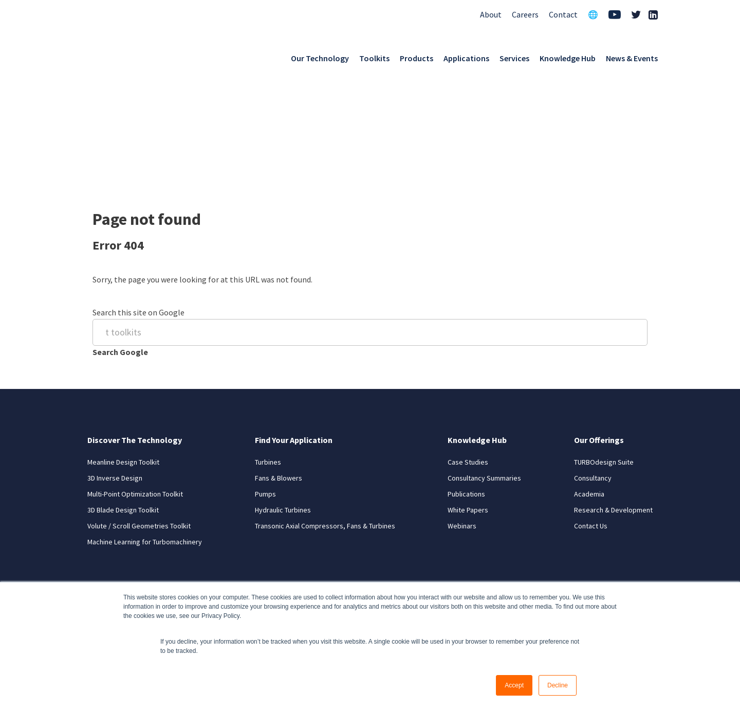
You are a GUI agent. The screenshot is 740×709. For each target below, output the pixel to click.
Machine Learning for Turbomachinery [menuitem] (144, 442)
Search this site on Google (138, 215)
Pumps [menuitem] (265, 394)
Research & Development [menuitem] (613, 410)
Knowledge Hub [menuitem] (568, 55)
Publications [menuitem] (466, 394)
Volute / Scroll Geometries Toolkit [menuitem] (139, 426)
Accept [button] (514, 685)
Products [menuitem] (416, 55)
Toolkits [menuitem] (374, 55)
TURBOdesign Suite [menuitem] (604, 362)
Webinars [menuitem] (462, 426)
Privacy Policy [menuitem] (584, 563)
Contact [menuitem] (563, 11)
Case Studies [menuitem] (468, 362)
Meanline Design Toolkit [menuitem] (123, 362)
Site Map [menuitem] (639, 563)
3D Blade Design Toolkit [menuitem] (123, 410)
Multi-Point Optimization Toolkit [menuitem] (135, 394)
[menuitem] (614, 12)
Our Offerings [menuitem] (599, 340)
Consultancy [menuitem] (593, 378)
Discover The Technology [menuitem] (134, 340)
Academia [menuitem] (589, 394)
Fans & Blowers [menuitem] (278, 378)
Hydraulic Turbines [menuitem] (283, 410)
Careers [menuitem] (525, 11)
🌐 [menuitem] (593, 11)
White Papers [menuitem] (468, 410)
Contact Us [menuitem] (590, 426)
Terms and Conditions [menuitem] (509, 563)
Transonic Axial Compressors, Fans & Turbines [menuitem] (325, 426)
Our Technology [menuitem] (320, 55)
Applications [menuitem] (466, 55)
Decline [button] (557, 685)
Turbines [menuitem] (268, 362)
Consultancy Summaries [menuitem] (484, 378)
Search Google (120, 256)
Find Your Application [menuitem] (293, 340)
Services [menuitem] (514, 55)
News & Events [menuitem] (632, 55)
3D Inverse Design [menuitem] (114, 378)
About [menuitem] (491, 11)
